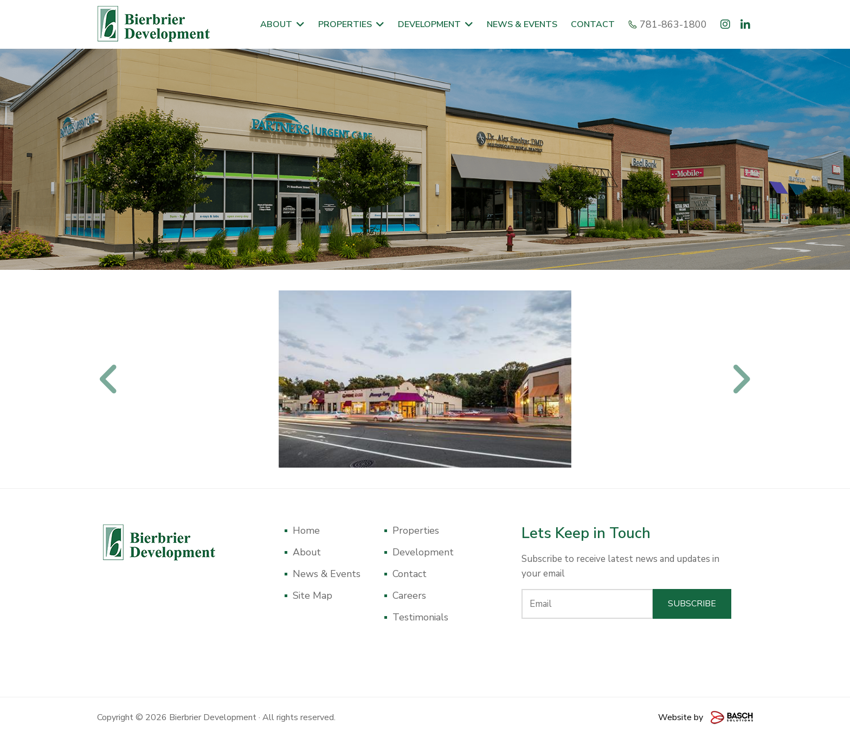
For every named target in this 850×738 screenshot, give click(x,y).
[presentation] (626, 648)
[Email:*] (587, 604)
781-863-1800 (669, 24)
